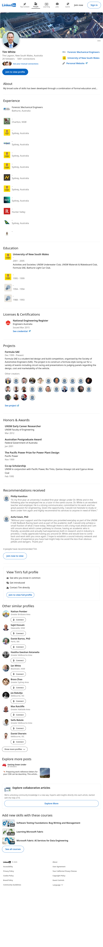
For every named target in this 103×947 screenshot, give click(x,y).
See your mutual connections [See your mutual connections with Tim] (25, 64)
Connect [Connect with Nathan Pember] (18, 619)
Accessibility (8, 866)
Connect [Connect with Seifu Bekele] (18, 728)
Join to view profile (15, 71)
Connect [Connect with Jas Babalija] (18, 701)
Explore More (51, 803)
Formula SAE (12, 351)
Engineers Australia (22, 324)
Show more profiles (14, 749)
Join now (78, 5)
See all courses (13, 849)
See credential (22, 331)
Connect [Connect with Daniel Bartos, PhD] (18, 647)
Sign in (94, 5)
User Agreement (59, 866)
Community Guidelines (12, 885)
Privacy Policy (8, 871)
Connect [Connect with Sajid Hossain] (18, 633)
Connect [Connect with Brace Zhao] (18, 687)
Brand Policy (8, 880)
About (55, 862)
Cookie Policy (8, 876)
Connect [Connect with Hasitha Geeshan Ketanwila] (18, 660)
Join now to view (14, 555)
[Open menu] (99, 41)
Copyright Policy (59, 876)
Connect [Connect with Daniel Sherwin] (18, 742)
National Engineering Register (30, 320)
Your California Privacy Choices (65, 871)
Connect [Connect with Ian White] (18, 674)
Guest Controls (58, 880)
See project (12, 405)
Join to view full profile (20, 594)
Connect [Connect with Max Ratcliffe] (18, 714)
